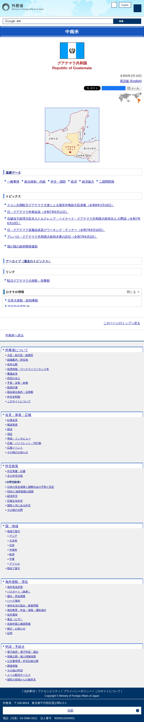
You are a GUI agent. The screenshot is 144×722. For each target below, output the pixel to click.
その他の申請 (15, 670)
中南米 (13, 550)
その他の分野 (15, 510)
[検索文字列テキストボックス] (58, 21)
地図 (70, 710)
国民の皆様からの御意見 (21, 679)
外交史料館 (13, 397)
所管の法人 (13, 378)
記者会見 (12, 420)
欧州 (12, 554)
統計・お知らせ (16, 628)
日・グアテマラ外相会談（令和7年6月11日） (38, 212)
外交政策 (11, 466)
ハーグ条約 (13, 600)
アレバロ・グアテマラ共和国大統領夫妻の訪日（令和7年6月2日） (52, 236)
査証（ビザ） (15, 619)
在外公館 (12, 364)
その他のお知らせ (17, 452)
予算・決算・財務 (17, 383)
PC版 (114, 5)
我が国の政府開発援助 (22, 246)
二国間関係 (106, 181)
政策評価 (12, 387)
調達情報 (12, 666)
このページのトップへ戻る (122, 323)
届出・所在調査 (16, 596)
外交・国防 (58, 181)
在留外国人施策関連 (19, 624)
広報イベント (15, 447)
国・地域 (11, 526)
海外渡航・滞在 (16, 582)
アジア (13, 536)
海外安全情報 (17, 306)
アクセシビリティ (49, 691)
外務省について (16, 350)
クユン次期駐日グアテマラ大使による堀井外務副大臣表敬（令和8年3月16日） (60, 205)
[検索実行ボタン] (127, 21)
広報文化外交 (15, 501)
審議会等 (12, 373)
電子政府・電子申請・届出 (22, 652)
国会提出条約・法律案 (20, 392)
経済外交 (12, 496)
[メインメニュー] (137, 8)
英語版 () (131, 81)
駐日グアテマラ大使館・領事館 (28, 280)
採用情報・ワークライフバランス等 (28, 369)
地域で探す (13, 531)
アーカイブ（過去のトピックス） (28, 261)
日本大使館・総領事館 (23, 300)
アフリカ (14, 563)
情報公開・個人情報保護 (21, 656)
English (125, 5)
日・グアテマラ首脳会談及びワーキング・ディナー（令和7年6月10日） (56, 230)
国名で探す (13, 568)
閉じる (131, 292)
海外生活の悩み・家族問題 (22, 605)
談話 (9, 429)
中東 (12, 559)
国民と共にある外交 (19, 505)
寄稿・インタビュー (19, 438)
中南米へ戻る (14, 335)
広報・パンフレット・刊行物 (24, 443)
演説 (9, 434)
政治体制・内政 (35, 181)
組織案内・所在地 (17, 359)
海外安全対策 (15, 587)
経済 (74, 181)
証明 (9, 633)
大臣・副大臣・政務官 (20, 355)
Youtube (128, 12)
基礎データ (13, 172)
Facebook (117, 12)
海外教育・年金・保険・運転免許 (26, 610)
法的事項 (29, 691)
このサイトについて (19, 401)
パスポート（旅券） (19, 591)
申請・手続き (15, 646)
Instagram (123, 12)
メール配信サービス (19, 675)
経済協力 (88, 181)
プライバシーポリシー (78, 691)
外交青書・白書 (16, 471)
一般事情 (13, 181)
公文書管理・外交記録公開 (22, 661)
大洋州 (13, 540)
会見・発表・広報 (18, 415)
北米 (12, 545)
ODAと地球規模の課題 (20, 491)
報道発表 (12, 424)
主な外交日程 (15, 476)
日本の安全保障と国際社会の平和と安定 (30, 487)
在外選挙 (12, 614)
